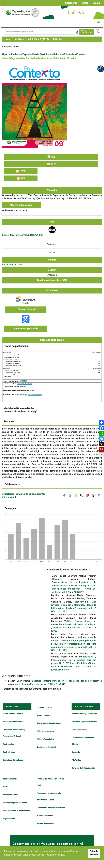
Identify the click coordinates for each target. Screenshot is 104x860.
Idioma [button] (97, 3)
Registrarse (71, 3)
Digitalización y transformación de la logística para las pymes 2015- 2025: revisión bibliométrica (73, 660)
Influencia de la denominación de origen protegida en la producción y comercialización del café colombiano (73, 642)
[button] (100, 68)
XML (20, 178)
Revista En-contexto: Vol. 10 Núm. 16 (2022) (73, 629)
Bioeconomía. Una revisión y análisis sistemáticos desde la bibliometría (73, 605)
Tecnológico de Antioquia (24, 384)
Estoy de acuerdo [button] (94, 853)
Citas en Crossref (25, 309)
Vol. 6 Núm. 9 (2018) (38, 39)
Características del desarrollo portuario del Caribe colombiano (73, 622)
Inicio (7, 39)
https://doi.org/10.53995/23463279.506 (22, 235)
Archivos (19, 39)
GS (14, 375)
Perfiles (24, 381)
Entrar (85, 3)
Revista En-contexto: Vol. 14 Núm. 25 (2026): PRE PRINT (73, 668)
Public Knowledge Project (35, 395)
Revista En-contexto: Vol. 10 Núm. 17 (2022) (73, 610)
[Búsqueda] (39, 32)
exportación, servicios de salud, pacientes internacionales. (23, 495)
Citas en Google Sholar (26, 328)
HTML (21, 171)
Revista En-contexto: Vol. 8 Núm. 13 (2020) (73, 590)
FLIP (51, 164)
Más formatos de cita (22, 205)
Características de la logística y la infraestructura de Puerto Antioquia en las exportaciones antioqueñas (73, 586)
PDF (51, 157)
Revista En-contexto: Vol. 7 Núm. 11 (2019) (44, 684)
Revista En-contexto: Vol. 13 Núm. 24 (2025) (73, 648)
